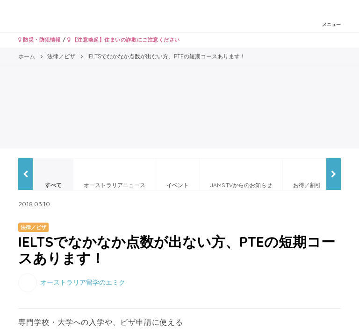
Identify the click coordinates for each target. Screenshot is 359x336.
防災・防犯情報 (39, 39)
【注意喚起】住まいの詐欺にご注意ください (123, 39)
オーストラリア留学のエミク (82, 282)
